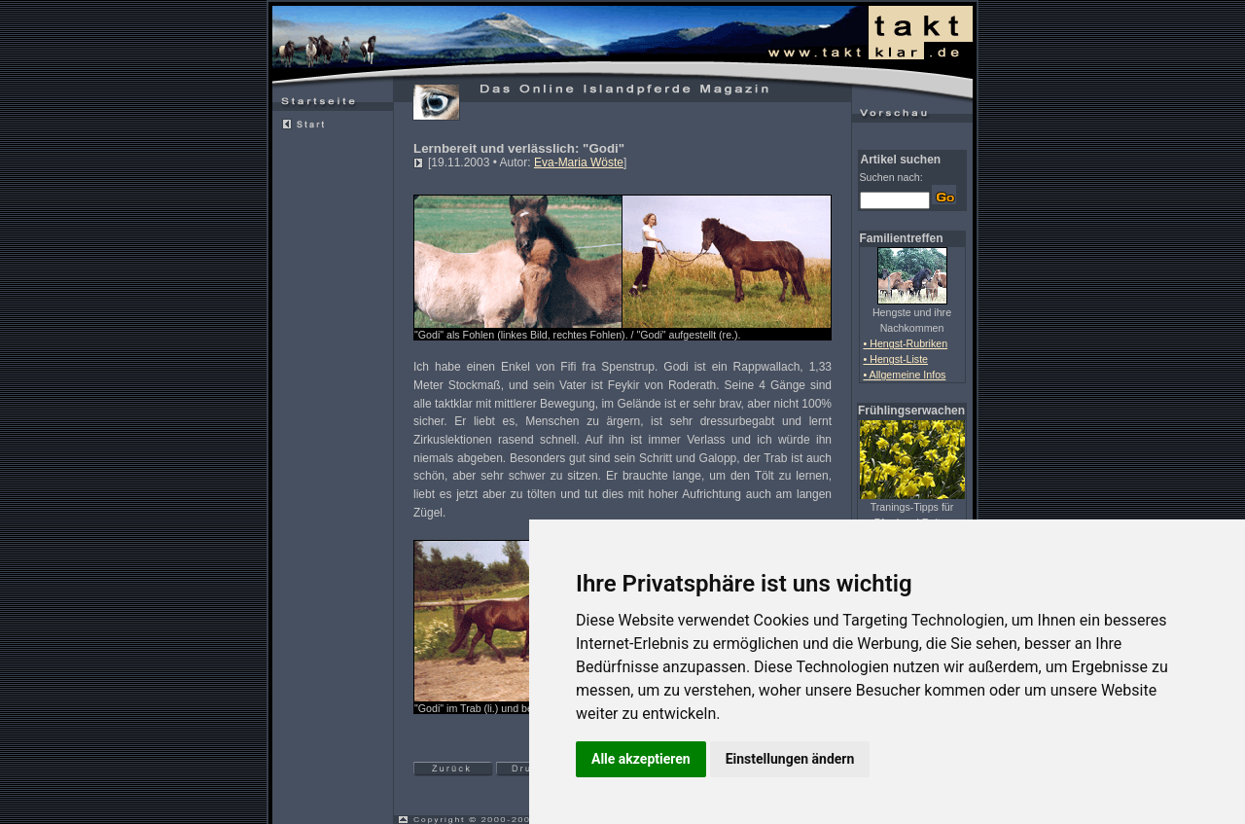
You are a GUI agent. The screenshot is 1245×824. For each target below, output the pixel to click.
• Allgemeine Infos (905, 374)
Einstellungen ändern (790, 759)
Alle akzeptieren (641, 759)
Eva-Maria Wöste (578, 162)
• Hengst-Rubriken (906, 343)
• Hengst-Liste (896, 359)
